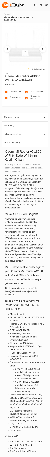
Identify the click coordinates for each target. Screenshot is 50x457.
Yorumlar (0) (25, 126)
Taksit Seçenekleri (25, 134)
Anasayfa (7, 14)
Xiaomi (7, 73)
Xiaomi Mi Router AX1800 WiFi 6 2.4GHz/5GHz (18, 18)
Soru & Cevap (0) (25, 143)
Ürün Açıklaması (25, 117)
